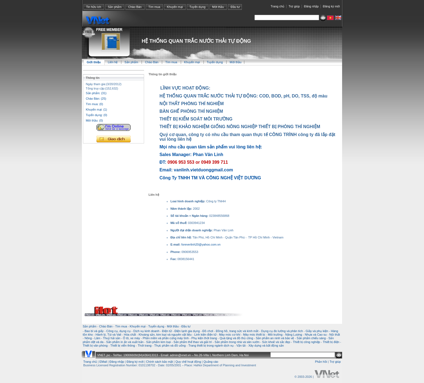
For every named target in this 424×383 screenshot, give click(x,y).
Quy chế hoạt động (188, 361)
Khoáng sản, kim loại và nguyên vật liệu (165, 334)
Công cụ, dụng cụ (118, 331)
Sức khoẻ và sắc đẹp (276, 342)
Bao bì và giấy (94, 331)
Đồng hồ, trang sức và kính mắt (237, 331)
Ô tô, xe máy (131, 338)
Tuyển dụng (197, 6)
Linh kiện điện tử (205, 334)
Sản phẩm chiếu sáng (311, 338)
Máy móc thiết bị (254, 334)
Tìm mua (154, 6)
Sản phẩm (115, 6)
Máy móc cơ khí (229, 334)
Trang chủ (277, 6)
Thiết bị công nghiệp (306, 342)
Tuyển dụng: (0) (96, 115)
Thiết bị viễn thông (122, 345)
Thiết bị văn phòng (95, 345)
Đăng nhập (311, 6)
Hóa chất (130, 334)
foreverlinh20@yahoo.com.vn (200, 244)
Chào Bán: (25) (96, 98)
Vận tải (241, 345)
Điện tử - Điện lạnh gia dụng (181, 331)
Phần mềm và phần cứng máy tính (166, 338)
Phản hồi (321, 361)
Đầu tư (235, 6)
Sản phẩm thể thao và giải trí (192, 342)
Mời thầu (218, 6)
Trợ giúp (294, 6)
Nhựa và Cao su (316, 334)
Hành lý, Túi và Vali (108, 334)
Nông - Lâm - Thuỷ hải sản (102, 338)
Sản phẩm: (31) (96, 93)
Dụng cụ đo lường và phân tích (282, 331)
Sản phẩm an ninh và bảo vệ (275, 338)
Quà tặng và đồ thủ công (236, 338)
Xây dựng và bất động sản (266, 345)
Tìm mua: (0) (94, 104)
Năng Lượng (293, 334)
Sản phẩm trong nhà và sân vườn (236, 342)
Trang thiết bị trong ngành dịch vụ (211, 345)
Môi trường (275, 334)
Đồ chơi (207, 331)
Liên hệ (113, 62)
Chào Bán (135, 6)
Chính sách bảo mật (159, 361)
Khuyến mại (175, 6)
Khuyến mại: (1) (96, 109)
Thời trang (144, 345)
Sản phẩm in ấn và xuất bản (124, 342)
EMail (103, 361)
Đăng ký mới (331, 6)
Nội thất (334, 334)
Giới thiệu (94, 62)
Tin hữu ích (93, 6)
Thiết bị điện (331, 342)
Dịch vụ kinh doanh (146, 331)
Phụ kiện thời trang (204, 338)
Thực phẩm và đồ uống (170, 345)
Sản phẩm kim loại (158, 342)
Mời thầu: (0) (94, 120)
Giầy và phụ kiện (317, 331)
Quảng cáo (211, 361)
